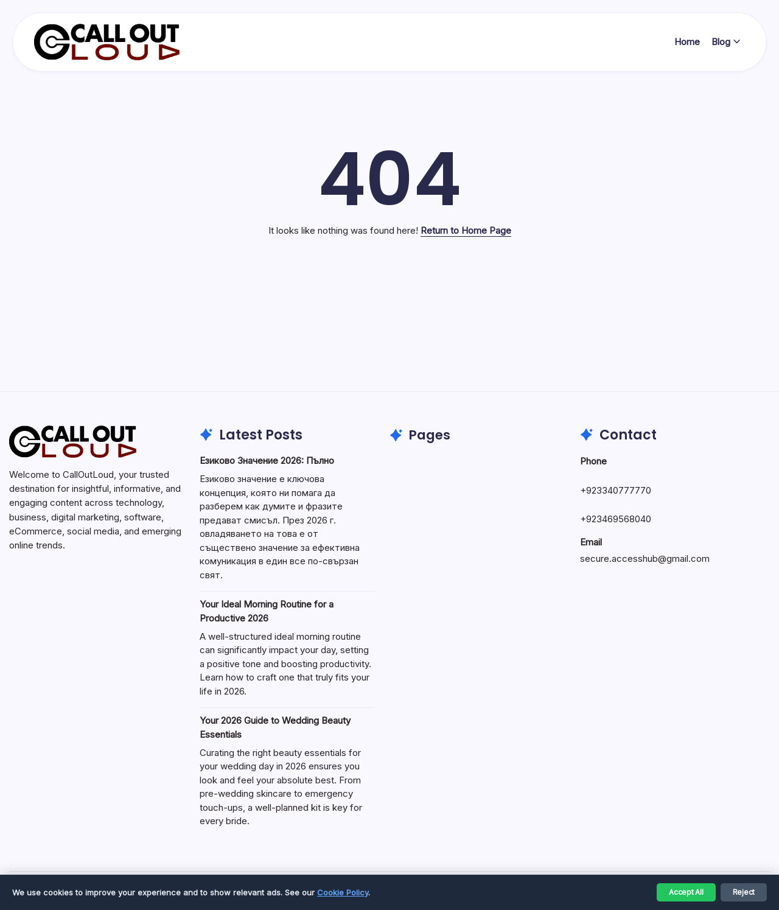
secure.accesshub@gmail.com (645, 558)
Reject (744, 892)
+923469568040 (615, 519)
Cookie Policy (342, 892)
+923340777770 (615, 490)
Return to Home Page (466, 230)
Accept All (686, 892)
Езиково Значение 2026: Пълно (267, 460)
